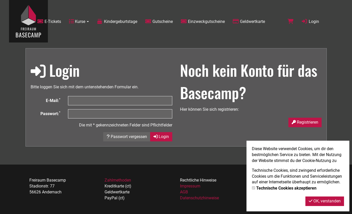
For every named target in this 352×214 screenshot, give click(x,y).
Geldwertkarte (249, 21)
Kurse (79, 21)
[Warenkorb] (290, 21)
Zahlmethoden (118, 180)
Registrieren (305, 122)
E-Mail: (53, 100)
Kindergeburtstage (117, 21)
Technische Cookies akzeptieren (286, 188)
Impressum (190, 186)
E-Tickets (49, 21)
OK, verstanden (325, 201)
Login (310, 21)
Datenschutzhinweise (199, 197)
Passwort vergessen (127, 136)
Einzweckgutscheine (203, 21)
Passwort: (50, 113)
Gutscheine (159, 21)
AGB (184, 192)
